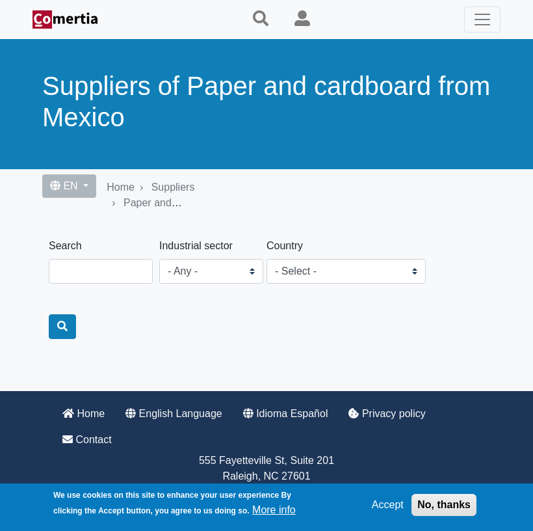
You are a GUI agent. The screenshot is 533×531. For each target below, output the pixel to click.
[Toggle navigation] (482, 20)
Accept (388, 504)
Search (65, 245)
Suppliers (173, 187)
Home (121, 187)
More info (274, 509)
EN (65, 185)
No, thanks (444, 504)
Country (284, 245)
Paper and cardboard (172, 202)
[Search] (62, 326)
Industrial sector (196, 245)
